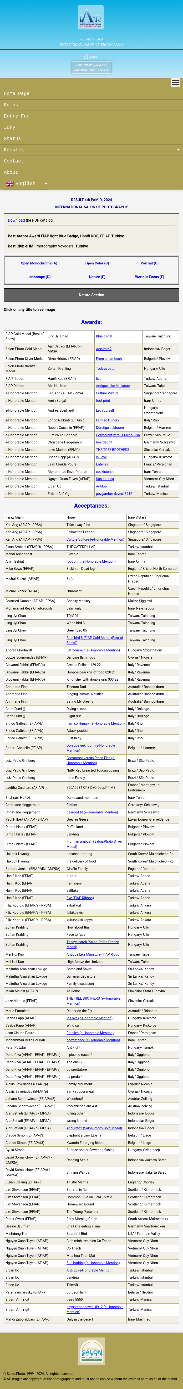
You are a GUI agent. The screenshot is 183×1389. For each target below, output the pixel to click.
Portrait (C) (149, 263)
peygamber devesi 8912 (114, 494)
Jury (9, 127)
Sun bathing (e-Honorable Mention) (93, 1263)
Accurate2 (104, 349)
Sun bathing (105, 479)
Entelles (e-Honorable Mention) (90, 1033)
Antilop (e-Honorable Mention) (89, 1270)
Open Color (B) (97, 263)
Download (17, 220)
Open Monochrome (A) (39, 263)
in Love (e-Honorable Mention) (89, 1018)
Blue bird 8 (104, 336)
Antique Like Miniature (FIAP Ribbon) (94, 954)
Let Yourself (105, 411)
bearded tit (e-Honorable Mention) (92, 812)
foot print (103, 401)
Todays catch (106, 369)
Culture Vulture (107, 393)
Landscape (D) (39, 277)
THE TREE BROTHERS (112, 450)
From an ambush (109, 359)
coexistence (105, 472)
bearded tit (104, 442)
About (11, 172)
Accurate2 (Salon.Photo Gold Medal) (94, 1128)
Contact (14, 161)
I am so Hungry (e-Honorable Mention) (95, 724)
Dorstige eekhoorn (110, 428)
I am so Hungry (107, 420)
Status (12, 138)
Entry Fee (17, 116)
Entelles (102, 464)
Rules (11, 105)
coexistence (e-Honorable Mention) (93, 1040)
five (99, 379)
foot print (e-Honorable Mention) (91, 562)
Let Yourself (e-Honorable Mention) (93, 650)
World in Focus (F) (149, 277)
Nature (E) (97, 277)
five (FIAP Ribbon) (80, 898)
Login (93, 56)
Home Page (17, 93)
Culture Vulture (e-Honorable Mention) (95, 540)
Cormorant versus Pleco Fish (118, 435)
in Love (101, 457)
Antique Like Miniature (113, 386)
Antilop (101, 486)
